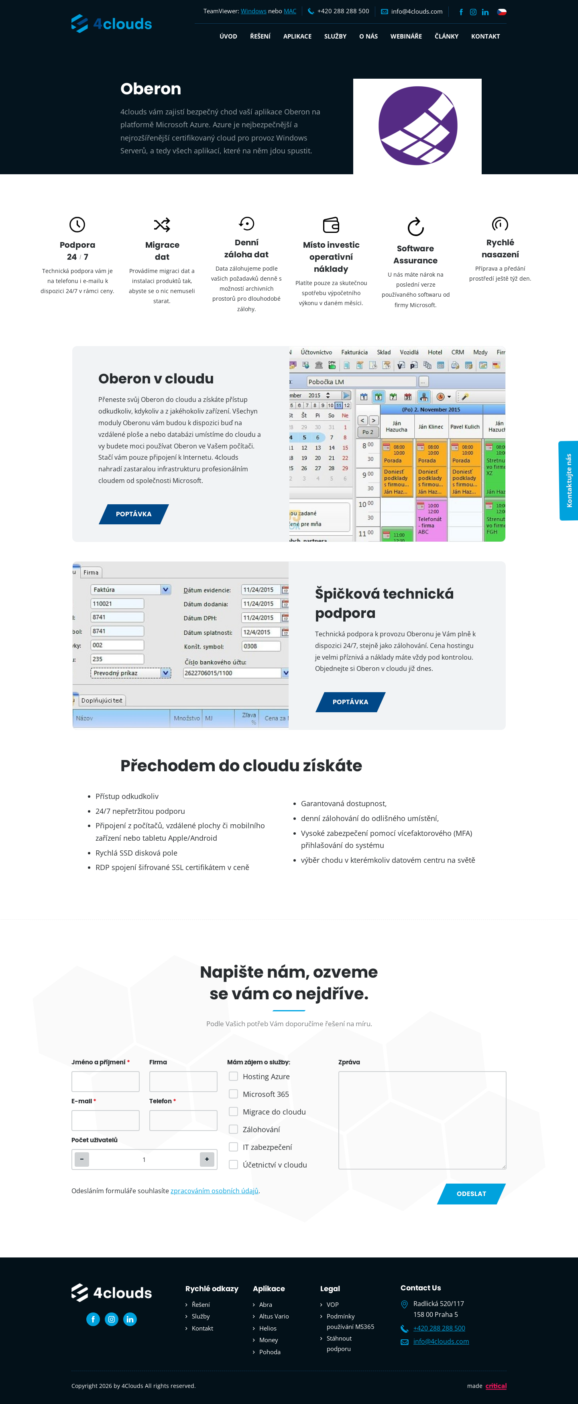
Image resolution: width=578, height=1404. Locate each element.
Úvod (228, 36)
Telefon (162, 1101)
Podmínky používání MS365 (350, 1321)
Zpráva (349, 1063)
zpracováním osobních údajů (214, 1190)
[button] (207, 1159)
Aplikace (297, 36)
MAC (290, 11)
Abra (265, 1304)
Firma (158, 1063)
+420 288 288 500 (439, 1328)
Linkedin (485, 12)
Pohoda (270, 1352)
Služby (335, 36)
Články (446, 36)
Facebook (461, 12)
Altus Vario (274, 1316)
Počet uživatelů (94, 1140)
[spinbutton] (144, 1159)
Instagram (473, 12)
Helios (268, 1328)
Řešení (260, 36)
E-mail (83, 1101)
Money (268, 1340)
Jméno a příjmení (100, 1063)
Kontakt (485, 36)
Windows (254, 11)
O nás (368, 36)
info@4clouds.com (441, 1341)
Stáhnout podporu (339, 1343)
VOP (333, 1304)
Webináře (406, 36)
